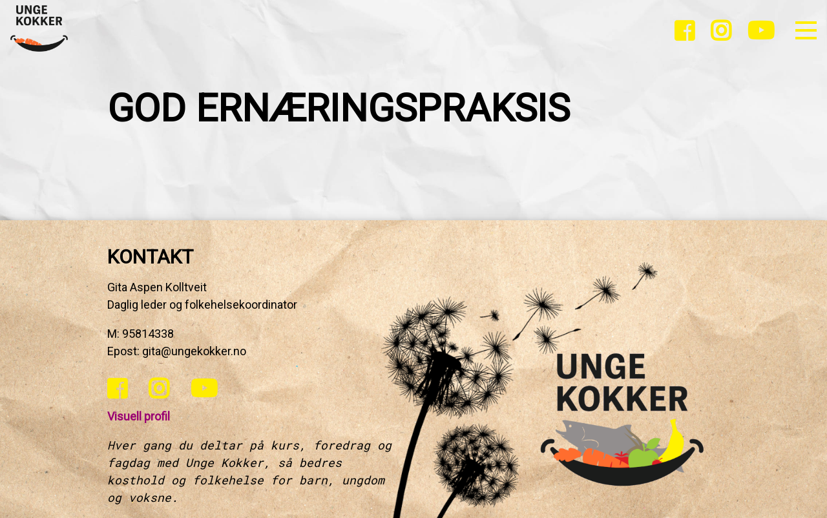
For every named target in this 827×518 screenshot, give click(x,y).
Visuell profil (138, 416)
